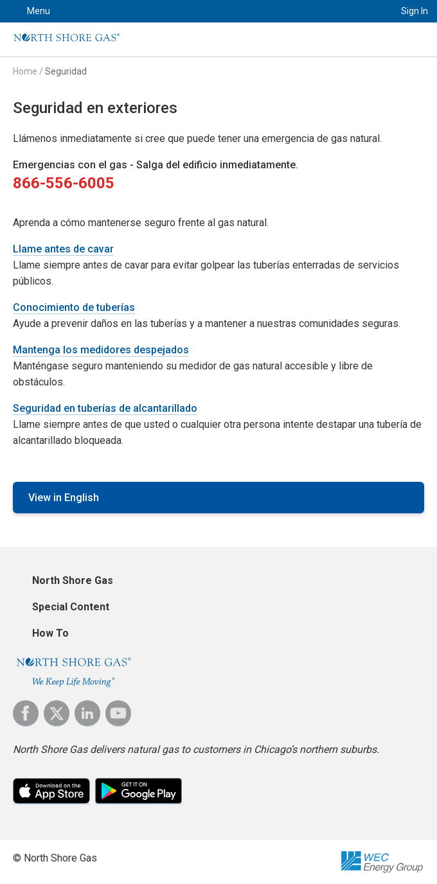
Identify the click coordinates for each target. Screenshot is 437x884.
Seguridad (66, 71)
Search (370, 11)
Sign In (414, 11)
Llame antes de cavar (63, 249)
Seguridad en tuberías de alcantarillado (105, 408)
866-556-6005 (63, 183)
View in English (63, 497)
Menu (38, 11)
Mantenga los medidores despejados (101, 350)
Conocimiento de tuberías (74, 307)
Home (25, 71)
